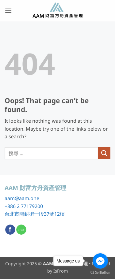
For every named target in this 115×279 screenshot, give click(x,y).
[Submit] (104, 153)
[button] (8, 10)
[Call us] (21, 230)
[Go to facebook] (100, 261)
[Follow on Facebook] (10, 230)
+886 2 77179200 (24, 206)
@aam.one (27, 198)
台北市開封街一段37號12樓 (35, 213)
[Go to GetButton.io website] (100, 273)
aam (10, 198)
